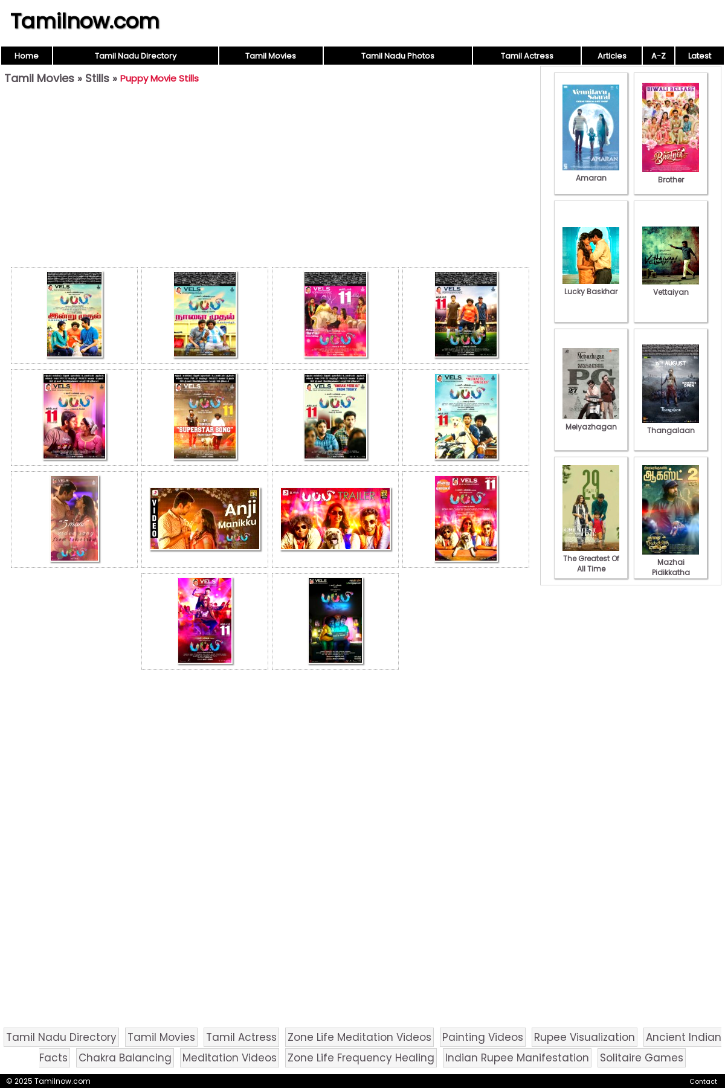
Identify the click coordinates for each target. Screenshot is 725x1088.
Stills (97, 78)
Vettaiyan (670, 287)
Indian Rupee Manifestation (517, 1058)
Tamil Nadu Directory (135, 56)
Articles (612, 56)
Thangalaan (670, 425)
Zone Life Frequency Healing (361, 1058)
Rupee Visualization (584, 1037)
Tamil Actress (527, 56)
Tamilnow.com (85, 21)
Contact (703, 1081)
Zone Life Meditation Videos (359, 1037)
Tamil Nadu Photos (397, 56)
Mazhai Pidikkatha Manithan (670, 567)
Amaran (590, 173)
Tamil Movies (270, 56)
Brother (670, 174)
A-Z (658, 56)
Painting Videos (482, 1037)
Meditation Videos (229, 1058)
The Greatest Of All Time (590, 558)
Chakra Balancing (125, 1058)
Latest (699, 56)
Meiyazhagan (590, 421)
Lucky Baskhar (590, 286)
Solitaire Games (641, 1058)
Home (26, 56)
